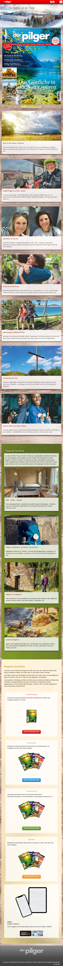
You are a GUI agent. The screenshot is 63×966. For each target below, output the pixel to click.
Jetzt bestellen (31, 732)
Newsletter (57, 964)
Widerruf (29, 962)
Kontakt (5, 962)
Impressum (22, 962)
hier (51, 796)
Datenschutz (41, 962)
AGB (34, 962)
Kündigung (49, 962)
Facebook (56, 962)
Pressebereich (13, 962)
